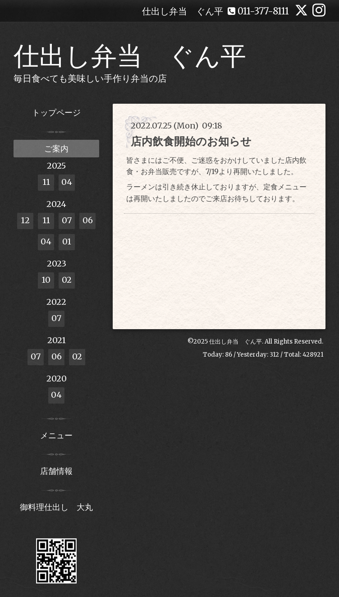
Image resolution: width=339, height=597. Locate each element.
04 (66, 182)
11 (46, 182)
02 (67, 280)
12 (25, 220)
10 (45, 280)
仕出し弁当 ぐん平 (130, 56)
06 (87, 220)
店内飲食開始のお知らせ (191, 141)
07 (67, 220)
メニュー (56, 435)
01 (66, 241)
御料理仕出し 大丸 (56, 507)
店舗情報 (56, 471)
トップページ (56, 112)
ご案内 (56, 148)
